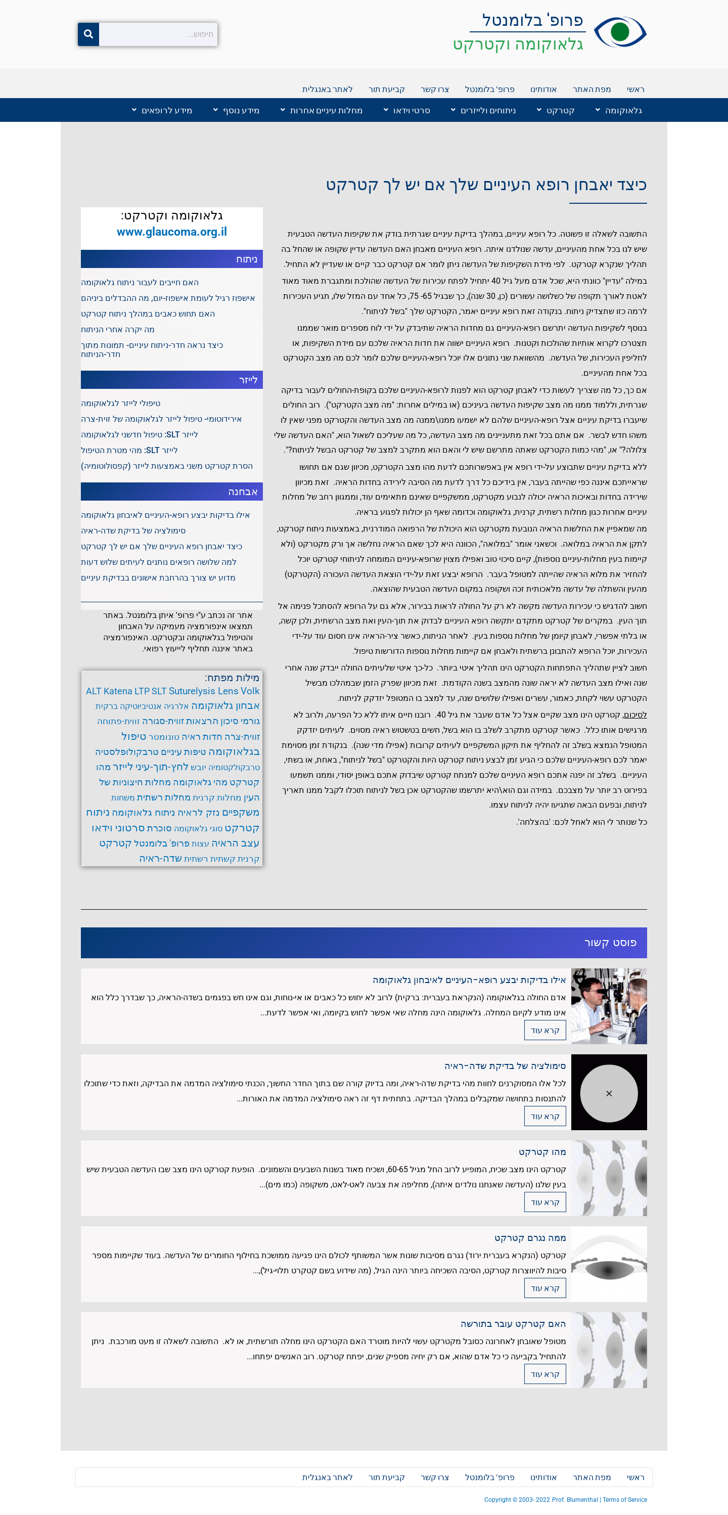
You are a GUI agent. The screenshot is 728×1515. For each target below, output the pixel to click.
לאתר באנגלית (327, 89)
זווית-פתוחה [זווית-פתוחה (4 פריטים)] (118, 722)
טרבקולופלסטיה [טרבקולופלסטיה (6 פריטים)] (127, 752)
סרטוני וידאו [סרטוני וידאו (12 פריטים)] (118, 829)
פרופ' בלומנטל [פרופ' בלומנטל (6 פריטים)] (162, 844)
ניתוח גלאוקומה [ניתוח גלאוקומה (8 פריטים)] (143, 814)
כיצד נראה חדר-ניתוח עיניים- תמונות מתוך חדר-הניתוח (152, 349)
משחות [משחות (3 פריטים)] (123, 799)
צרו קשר (435, 89)
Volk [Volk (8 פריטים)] (250, 691)
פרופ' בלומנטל (532, 20)
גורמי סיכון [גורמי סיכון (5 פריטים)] (240, 722)
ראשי (636, 89)
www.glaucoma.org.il (172, 232)
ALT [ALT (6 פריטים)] (94, 691)
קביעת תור (387, 89)
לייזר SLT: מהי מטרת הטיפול (129, 450)
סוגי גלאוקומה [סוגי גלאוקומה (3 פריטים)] (198, 830)
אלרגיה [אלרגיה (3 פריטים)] (176, 706)
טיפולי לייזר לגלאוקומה (120, 403)
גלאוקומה (619, 110)
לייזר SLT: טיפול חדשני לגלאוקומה (139, 434)
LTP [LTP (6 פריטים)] (142, 691)
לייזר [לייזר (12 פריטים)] (123, 768)
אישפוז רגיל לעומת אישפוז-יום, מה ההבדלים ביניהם (168, 298)
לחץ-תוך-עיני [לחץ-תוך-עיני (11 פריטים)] (162, 768)
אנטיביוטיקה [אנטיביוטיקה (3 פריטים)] (141, 706)
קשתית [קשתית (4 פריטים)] (223, 861)
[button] (616, 110)
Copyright (498, 1499)
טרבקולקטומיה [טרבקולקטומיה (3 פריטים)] (234, 768)
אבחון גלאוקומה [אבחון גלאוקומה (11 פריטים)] (225, 705)
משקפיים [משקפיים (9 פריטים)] (241, 814)
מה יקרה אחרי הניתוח (118, 329)
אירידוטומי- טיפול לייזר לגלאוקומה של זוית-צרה (161, 419)
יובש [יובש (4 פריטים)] (198, 768)
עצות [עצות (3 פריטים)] (200, 845)
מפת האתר (592, 89)
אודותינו (543, 89)
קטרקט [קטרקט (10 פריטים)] (115, 844)
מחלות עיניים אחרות (322, 110)
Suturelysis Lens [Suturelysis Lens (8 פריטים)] (204, 691)
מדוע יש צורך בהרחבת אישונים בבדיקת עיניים (158, 578)
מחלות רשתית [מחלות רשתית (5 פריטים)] (164, 798)
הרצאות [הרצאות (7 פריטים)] (202, 721)
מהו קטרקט (542, 1153)
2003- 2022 (534, 1499)
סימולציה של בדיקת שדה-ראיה (133, 531)
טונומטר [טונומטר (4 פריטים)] (164, 737)
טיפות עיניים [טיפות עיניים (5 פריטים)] (183, 752)
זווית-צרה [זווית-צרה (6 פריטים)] (242, 737)
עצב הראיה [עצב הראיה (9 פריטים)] (235, 845)
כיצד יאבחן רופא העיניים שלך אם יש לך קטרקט (486, 184)
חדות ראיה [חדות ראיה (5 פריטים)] (201, 737)
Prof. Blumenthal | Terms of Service (599, 1499)
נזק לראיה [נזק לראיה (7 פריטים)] (198, 814)
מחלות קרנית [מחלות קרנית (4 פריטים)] (217, 798)
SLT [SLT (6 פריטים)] (159, 691)
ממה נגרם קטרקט (530, 1239)
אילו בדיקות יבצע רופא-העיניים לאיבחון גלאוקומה (165, 515)
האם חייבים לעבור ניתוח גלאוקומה (140, 282)
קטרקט (556, 110)
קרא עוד (545, 1032)
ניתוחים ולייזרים (483, 110)
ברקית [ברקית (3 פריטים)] (107, 706)
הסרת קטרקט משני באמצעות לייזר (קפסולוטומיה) (167, 466)
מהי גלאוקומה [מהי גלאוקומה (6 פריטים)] (200, 783)
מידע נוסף (236, 110)
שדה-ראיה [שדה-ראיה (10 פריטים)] (160, 860)
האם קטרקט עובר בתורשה (513, 1325)
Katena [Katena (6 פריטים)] (118, 691)
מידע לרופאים (162, 110)
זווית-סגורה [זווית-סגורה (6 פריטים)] (163, 721)
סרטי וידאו (407, 110)
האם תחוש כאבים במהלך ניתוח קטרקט (148, 314)
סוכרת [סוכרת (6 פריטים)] (159, 829)
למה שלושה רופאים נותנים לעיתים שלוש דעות (159, 562)
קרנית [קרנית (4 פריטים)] (249, 861)
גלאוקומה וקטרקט (517, 43)
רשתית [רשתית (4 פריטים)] (196, 861)
